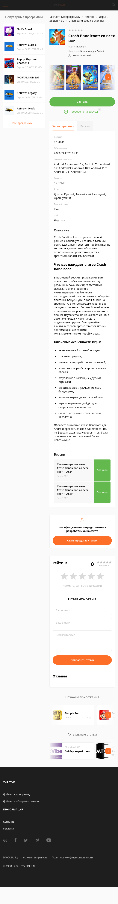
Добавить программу (16, 794)
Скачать (82, 101)
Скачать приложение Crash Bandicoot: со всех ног (73, 467)
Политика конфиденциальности (72, 857)
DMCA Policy (10, 857)
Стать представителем (82, 540)
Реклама (8, 828)
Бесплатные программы (64, 16)
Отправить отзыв (82, 660)
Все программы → (24, 123)
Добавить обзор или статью (21, 801)
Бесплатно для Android (92, 51)
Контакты (9, 821)
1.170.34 (77, 46)
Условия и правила (35, 857)
